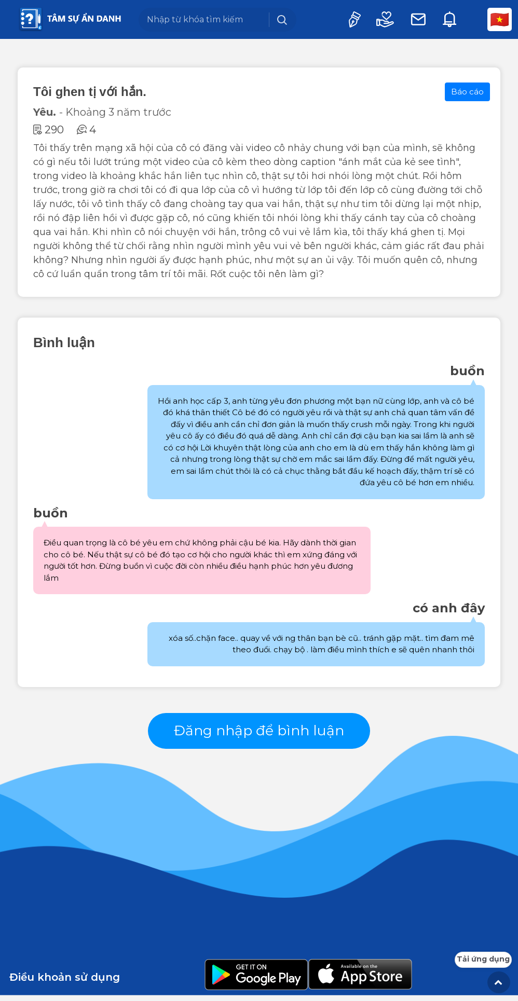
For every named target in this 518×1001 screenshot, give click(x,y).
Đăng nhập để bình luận (259, 733)
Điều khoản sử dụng (64, 983)
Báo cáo (467, 92)
